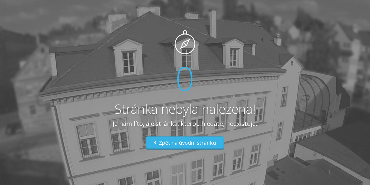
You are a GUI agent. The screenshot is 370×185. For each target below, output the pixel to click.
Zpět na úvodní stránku (185, 142)
